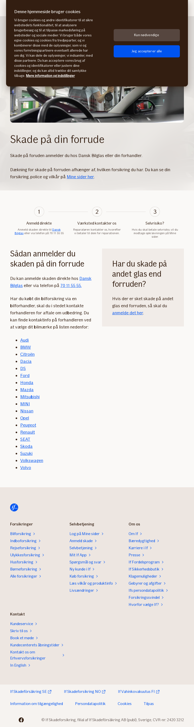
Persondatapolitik (90, 703)
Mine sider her (80, 177)
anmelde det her (127, 313)
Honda (26, 382)
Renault (27, 432)
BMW (25, 347)
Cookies (125, 703)
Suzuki (26, 453)
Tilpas (149, 703)
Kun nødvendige (146, 35)
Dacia (26, 361)
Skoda (26, 446)
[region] (97, 43)
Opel (24, 418)
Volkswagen (31, 460)
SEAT (25, 439)
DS (23, 368)
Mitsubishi (30, 397)
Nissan (26, 411)
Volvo (25, 467)
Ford (25, 375)
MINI (25, 404)
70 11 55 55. (71, 285)
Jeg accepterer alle (146, 51)
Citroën (27, 354)
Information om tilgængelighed (36, 703)
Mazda (27, 389)
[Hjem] (14, 507)
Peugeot (28, 425)
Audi (24, 340)
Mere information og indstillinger (50, 76)
